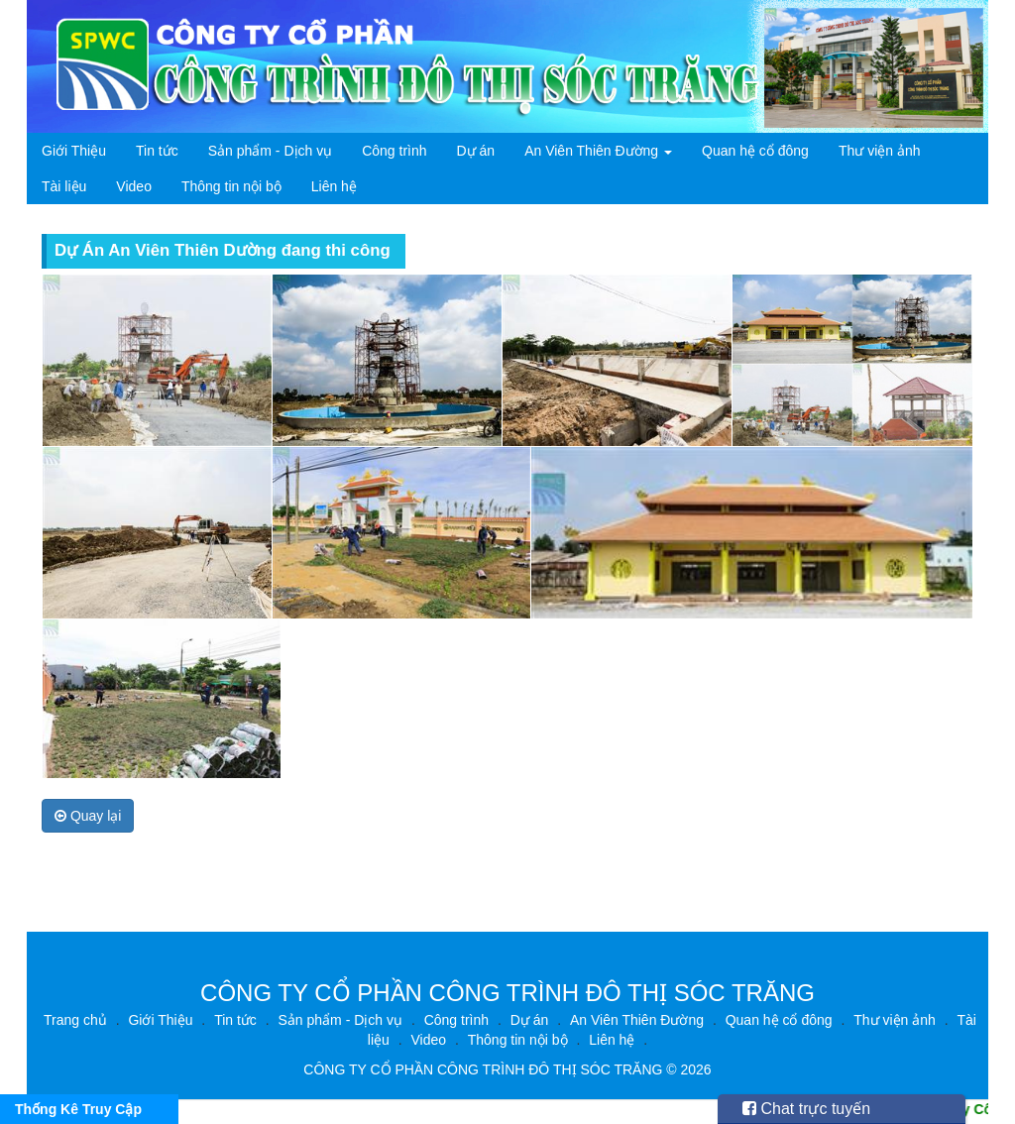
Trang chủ (75, 1020)
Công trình (394, 151)
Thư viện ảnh (880, 151)
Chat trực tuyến (806, 1108)
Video (134, 186)
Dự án (476, 151)
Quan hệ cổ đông (755, 151)
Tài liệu (64, 186)
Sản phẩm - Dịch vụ (270, 151)
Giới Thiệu (74, 151)
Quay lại (88, 816)
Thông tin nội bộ (231, 186)
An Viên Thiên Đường (598, 151)
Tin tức (157, 151)
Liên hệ (334, 186)
